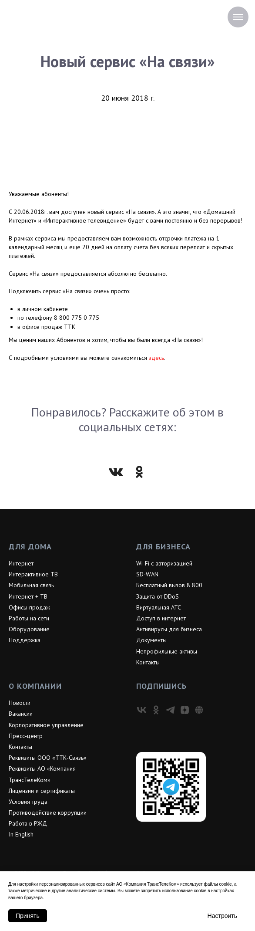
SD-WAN (147, 574)
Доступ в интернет (161, 618)
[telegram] (170, 709)
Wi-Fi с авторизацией (164, 563)
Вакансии (21, 714)
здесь (156, 358)
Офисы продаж (29, 607)
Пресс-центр (26, 736)
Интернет (21, 563)
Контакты (148, 662)
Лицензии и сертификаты (42, 791)
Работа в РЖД (28, 823)
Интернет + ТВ (28, 596)
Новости (19, 703)
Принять (28, 915)
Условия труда (28, 802)
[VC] (199, 709)
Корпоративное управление (46, 725)
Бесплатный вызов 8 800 (169, 585)
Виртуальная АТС (158, 607)
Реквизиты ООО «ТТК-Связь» (48, 758)
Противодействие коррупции (48, 812)
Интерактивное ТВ (33, 574)
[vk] (141, 709)
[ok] (156, 709)
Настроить (222, 915)
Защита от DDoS (157, 596)
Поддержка (24, 640)
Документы (151, 640)
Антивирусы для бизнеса (169, 629)
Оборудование (29, 629)
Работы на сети (29, 618)
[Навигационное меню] (238, 17)
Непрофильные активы (166, 651)
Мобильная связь (31, 585)
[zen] (184, 709)
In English (21, 834)
